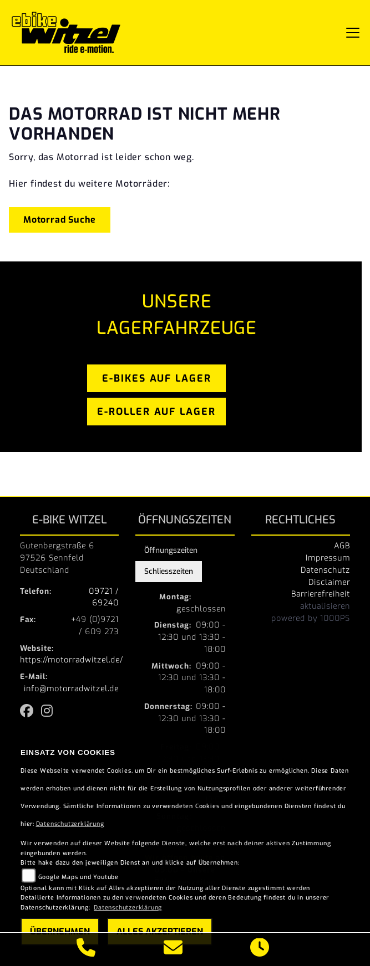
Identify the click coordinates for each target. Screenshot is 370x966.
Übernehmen (60, 931)
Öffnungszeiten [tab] (170, 550)
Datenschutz (325, 570)
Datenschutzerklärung (70, 824)
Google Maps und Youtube (78, 877)
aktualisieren (325, 606)
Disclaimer (329, 582)
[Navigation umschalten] (352, 33)
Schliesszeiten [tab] (168, 571)
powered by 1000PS (310, 618)
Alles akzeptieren (159, 931)
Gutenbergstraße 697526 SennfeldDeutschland (57, 558)
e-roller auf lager (156, 411)
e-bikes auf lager (156, 378)
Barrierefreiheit (320, 594)
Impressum (328, 558)
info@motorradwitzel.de (71, 688)
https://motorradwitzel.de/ (71, 660)
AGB (342, 546)
